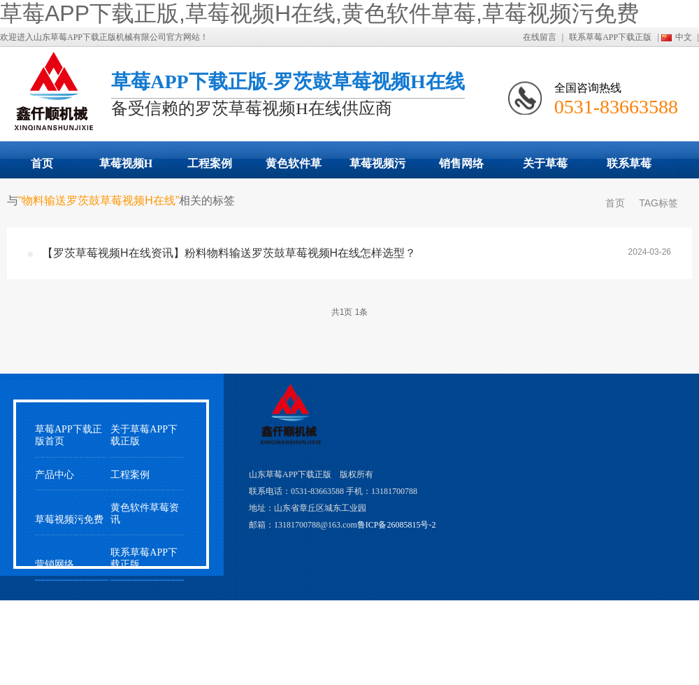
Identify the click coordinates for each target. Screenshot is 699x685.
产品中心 (54, 474)
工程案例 (209, 163)
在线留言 (539, 37)
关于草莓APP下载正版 (544, 167)
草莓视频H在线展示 (125, 167)
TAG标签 (658, 203)
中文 (683, 37)
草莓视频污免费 (377, 167)
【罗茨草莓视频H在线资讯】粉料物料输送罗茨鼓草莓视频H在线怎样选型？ (229, 253)
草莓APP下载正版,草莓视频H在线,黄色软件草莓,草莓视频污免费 (319, 13)
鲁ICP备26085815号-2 (396, 525)
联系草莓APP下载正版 (610, 37)
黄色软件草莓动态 (294, 167)
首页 (42, 163)
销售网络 (461, 163)
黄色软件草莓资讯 (144, 513)
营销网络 (54, 564)
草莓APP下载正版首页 (68, 435)
